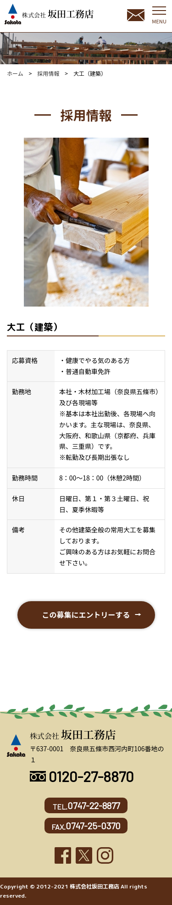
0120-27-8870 (82, 776)
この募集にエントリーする (86, 614)
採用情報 (48, 73)
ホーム (15, 73)
